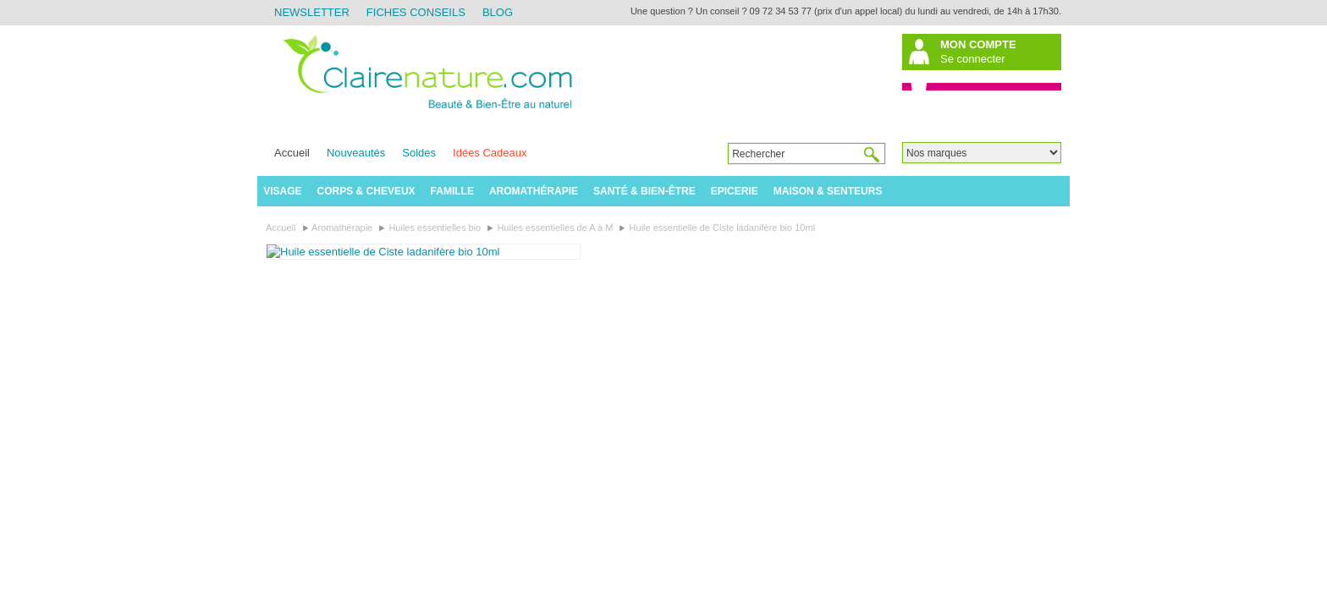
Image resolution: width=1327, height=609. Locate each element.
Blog (497, 12)
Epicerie (734, 191)
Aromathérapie (533, 191)
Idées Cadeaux (489, 152)
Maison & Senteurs (828, 191)
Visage (282, 191)
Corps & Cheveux (366, 191)
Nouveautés (356, 152)
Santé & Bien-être (644, 191)
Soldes (419, 152)
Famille (452, 191)
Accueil (292, 152)
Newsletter (312, 12)
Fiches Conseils (415, 12)
